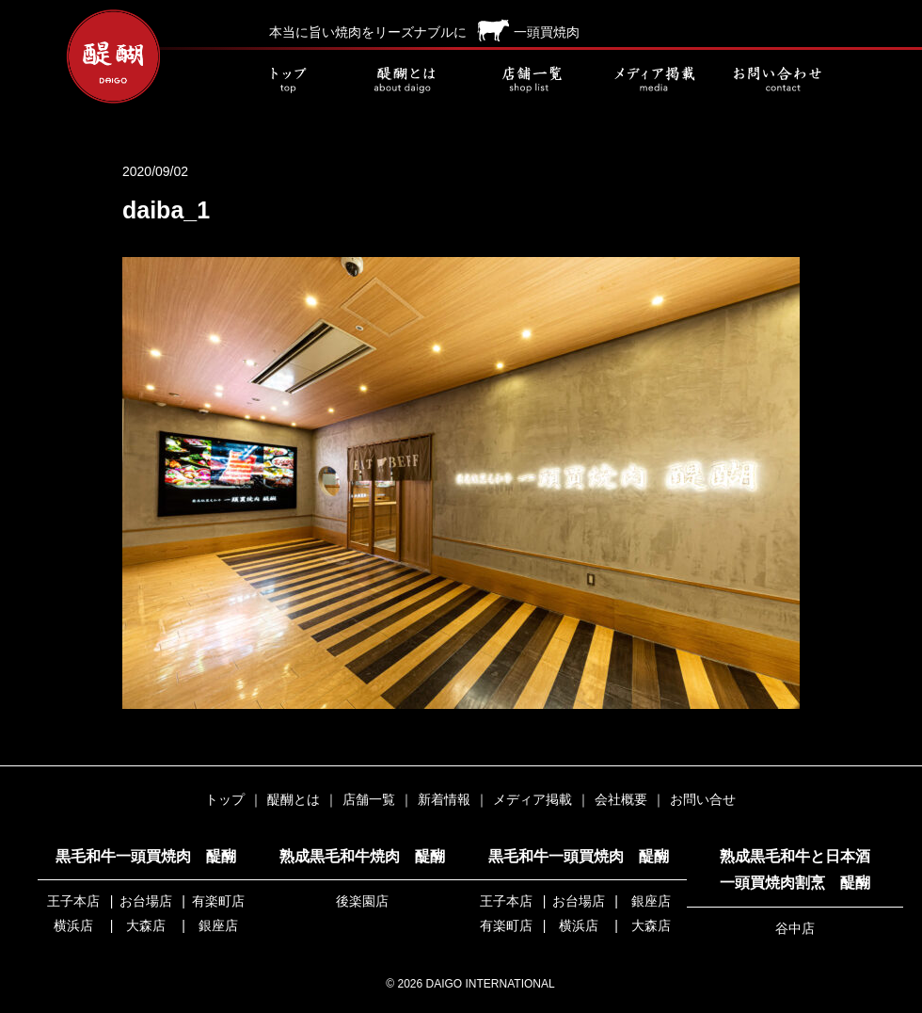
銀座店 (218, 925)
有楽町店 (218, 900)
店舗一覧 (531, 80)
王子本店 (73, 900)
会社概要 (621, 799)
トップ (287, 80)
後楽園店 (362, 900)
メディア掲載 (654, 80)
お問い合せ (776, 80)
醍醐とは (409, 80)
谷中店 (795, 928)
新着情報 (444, 799)
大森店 (146, 925)
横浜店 (73, 925)
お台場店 (145, 900)
